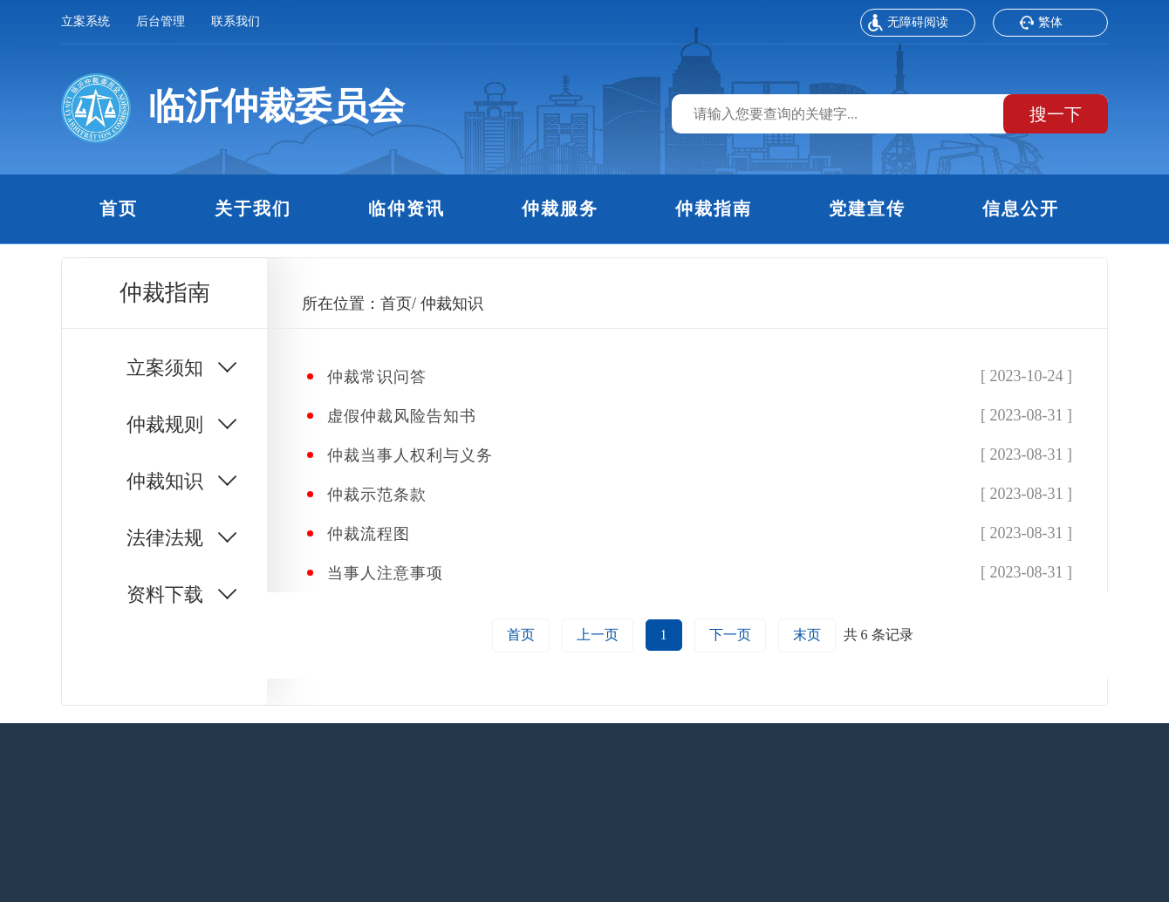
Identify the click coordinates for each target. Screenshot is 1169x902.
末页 (807, 634)
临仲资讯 (406, 208)
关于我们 (253, 208)
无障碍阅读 (908, 25)
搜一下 (1055, 114)
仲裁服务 (560, 208)
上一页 (598, 634)
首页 (118, 208)
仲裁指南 (713, 208)
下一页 (730, 634)
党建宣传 (867, 208)
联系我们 (235, 21)
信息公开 (1020, 208)
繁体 (1041, 25)
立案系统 (85, 21)
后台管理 (160, 21)
